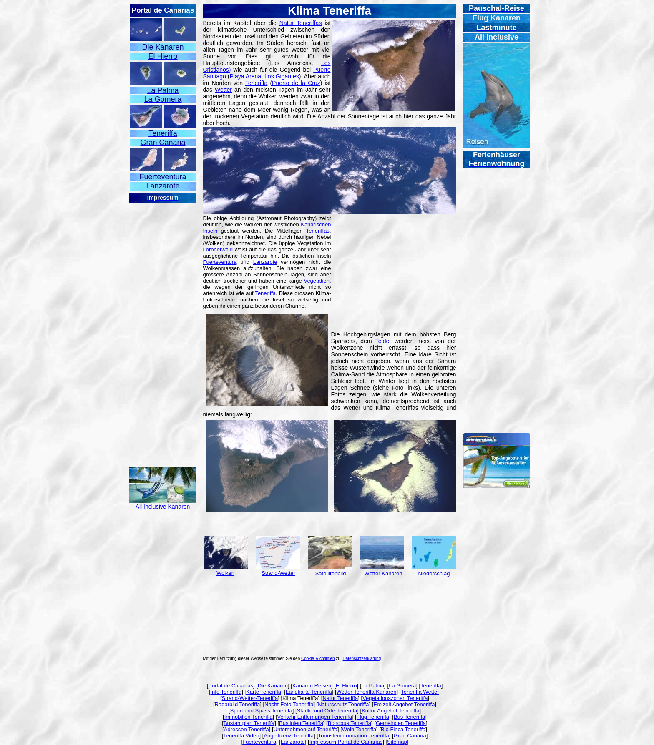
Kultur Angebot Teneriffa (390, 710)
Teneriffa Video (241, 735)
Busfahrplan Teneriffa (249, 723)
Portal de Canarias (230, 685)
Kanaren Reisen (311, 685)
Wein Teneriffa (359, 729)
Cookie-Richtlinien (318, 658)
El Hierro (346, 685)
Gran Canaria (410, 735)
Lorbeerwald (218, 249)
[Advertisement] (162, 328)
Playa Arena (245, 76)
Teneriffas (318, 231)
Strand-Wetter (278, 573)
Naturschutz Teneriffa (343, 704)
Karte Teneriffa (263, 692)
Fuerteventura (220, 262)
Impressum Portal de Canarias (346, 742)
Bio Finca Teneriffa (403, 729)
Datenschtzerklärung (362, 658)
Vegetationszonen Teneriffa (395, 698)
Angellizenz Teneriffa (289, 735)
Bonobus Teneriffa (349, 723)
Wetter (223, 89)
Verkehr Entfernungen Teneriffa (314, 717)
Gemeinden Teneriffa (401, 723)
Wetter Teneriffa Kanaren (367, 692)
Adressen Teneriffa (246, 729)
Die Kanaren (273, 685)
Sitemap (397, 742)
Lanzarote (265, 262)
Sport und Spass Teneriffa (261, 710)
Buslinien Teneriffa (301, 723)
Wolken (225, 573)
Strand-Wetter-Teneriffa (250, 698)
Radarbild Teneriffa (237, 704)
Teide (382, 341)
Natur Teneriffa (340, 698)
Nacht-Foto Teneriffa (288, 704)
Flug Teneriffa (373, 717)
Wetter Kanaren (383, 573)
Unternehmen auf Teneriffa (305, 729)
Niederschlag (434, 573)
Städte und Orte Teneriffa (327, 710)
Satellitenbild (330, 573)
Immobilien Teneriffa (248, 717)
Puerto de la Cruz (296, 83)
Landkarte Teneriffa (309, 692)
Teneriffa (256, 83)
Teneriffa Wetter (420, 692)
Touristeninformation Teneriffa (353, 735)
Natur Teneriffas (300, 23)
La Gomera (402, 685)
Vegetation (316, 281)
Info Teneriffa (225, 692)
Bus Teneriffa (409, 717)
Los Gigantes (281, 76)
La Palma (372, 685)
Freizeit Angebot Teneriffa (404, 704)
